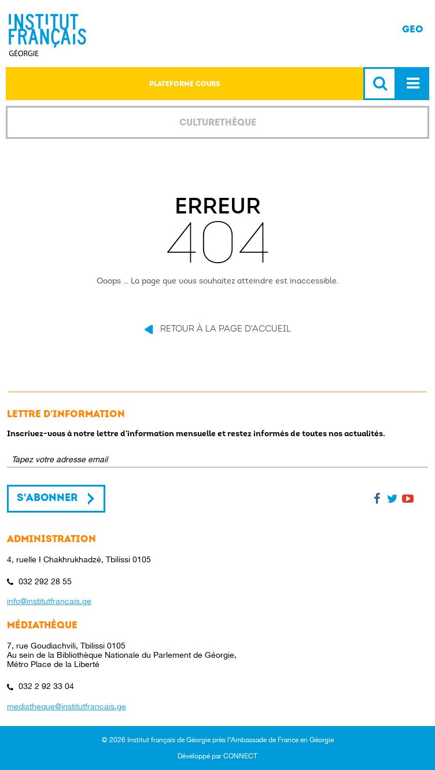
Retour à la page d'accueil (225, 329)
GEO (412, 29)
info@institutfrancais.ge (49, 601)
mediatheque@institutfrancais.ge (66, 706)
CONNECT (240, 756)
